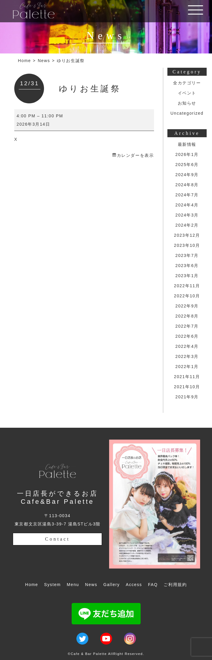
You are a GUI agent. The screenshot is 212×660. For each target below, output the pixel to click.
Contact (57, 538)
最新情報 (187, 144)
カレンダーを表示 (135, 155)
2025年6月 (187, 164)
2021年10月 (187, 386)
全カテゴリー (187, 82)
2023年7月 (187, 255)
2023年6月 (187, 265)
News (44, 60)
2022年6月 (187, 336)
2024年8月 (187, 184)
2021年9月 (187, 396)
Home (24, 60)
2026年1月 (187, 154)
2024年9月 (187, 174)
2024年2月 (187, 225)
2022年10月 (187, 295)
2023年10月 (187, 245)
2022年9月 (187, 306)
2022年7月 (187, 326)
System (52, 584)
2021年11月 (187, 376)
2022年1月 (187, 366)
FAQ (153, 584)
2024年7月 (187, 194)
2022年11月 (187, 285)
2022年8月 (187, 316)
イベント (187, 93)
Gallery (111, 584)
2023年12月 (187, 235)
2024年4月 (187, 205)
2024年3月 (187, 215)
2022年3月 (187, 356)
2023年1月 (187, 275)
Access (134, 584)
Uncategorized (186, 113)
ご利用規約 (175, 584)
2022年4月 (187, 346)
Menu (73, 584)
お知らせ (187, 103)
